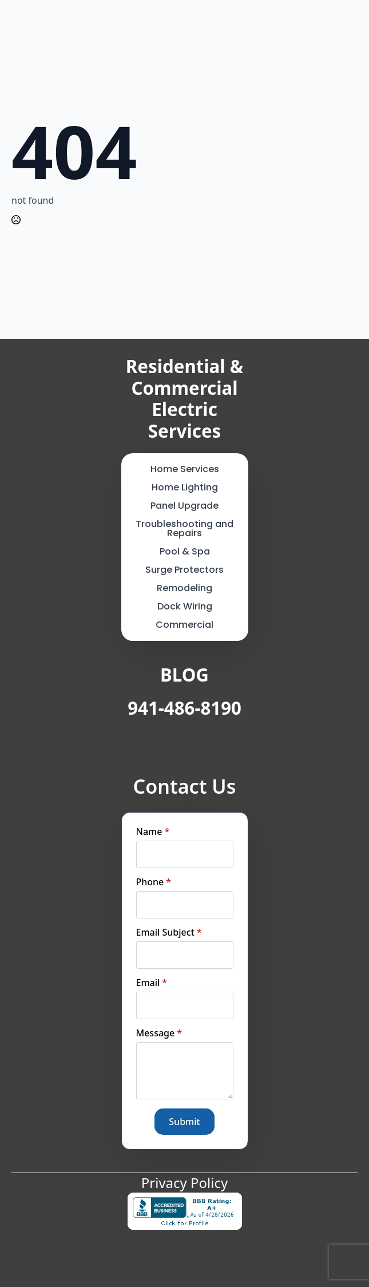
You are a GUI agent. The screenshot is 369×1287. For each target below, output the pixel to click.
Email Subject (169, 932)
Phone (154, 881)
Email (152, 982)
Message (159, 1032)
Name (153, 831)
